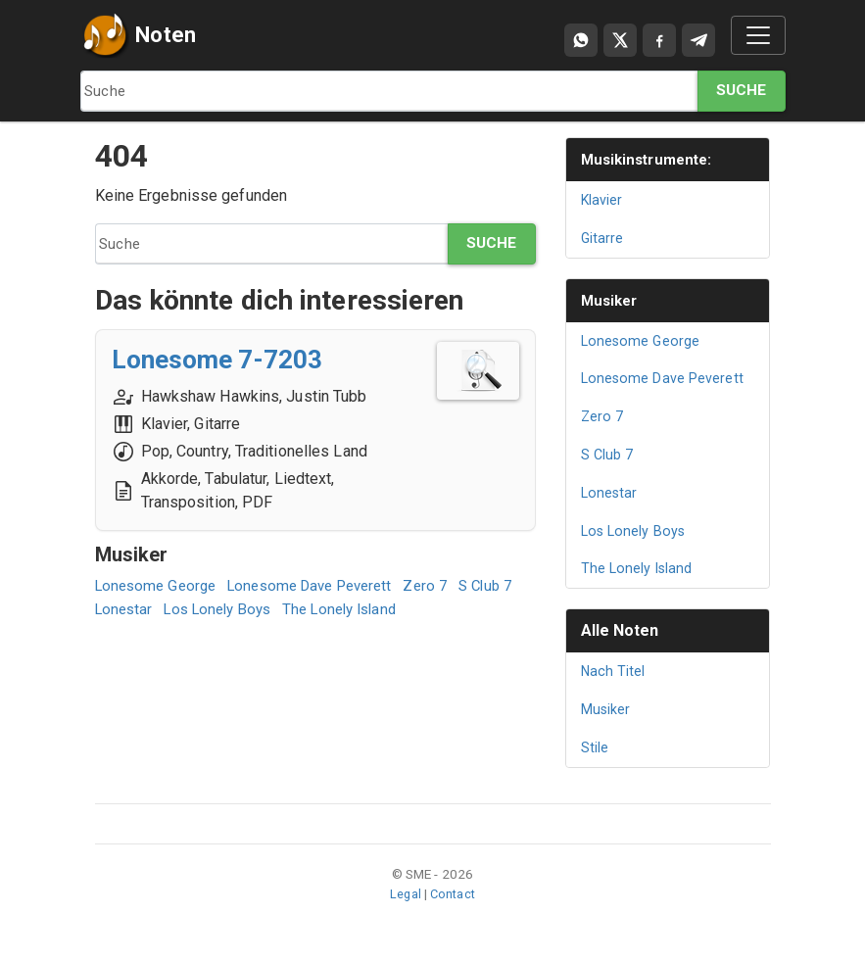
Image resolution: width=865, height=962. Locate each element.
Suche (741, 90)
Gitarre (603, 238)
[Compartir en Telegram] (698, 40)
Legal (404, 893)
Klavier (603, 200)
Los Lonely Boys (296, 609)
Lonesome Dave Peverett (324, 585)
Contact (453, 893)
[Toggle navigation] (758, 35)
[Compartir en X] (620, 40)
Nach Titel (614, 671)
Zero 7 (448, 585)
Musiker (612, 300)
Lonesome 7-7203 (226, 359)
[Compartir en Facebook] (659, 40)
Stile (595, 747)
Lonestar (194, 609)
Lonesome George (159, 585)
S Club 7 (124, 609)
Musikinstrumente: (651, 159)
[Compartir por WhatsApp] (581, 40)
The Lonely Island (428, 609)
